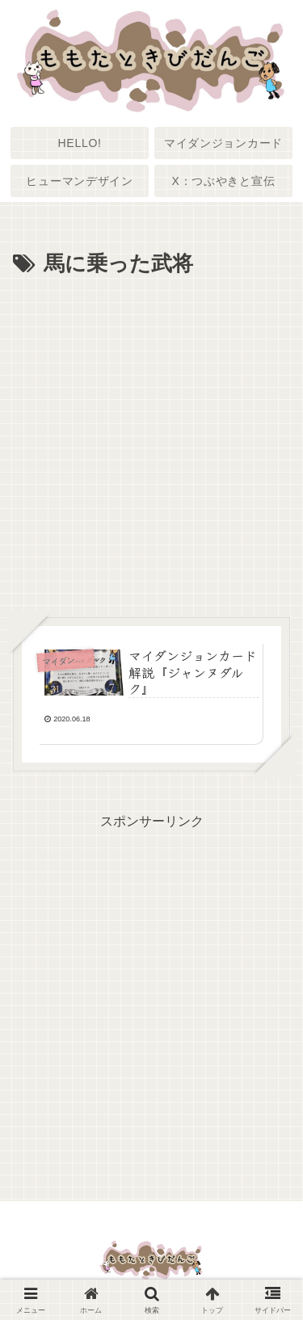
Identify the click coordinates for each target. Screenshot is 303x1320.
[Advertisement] (151, 442)
